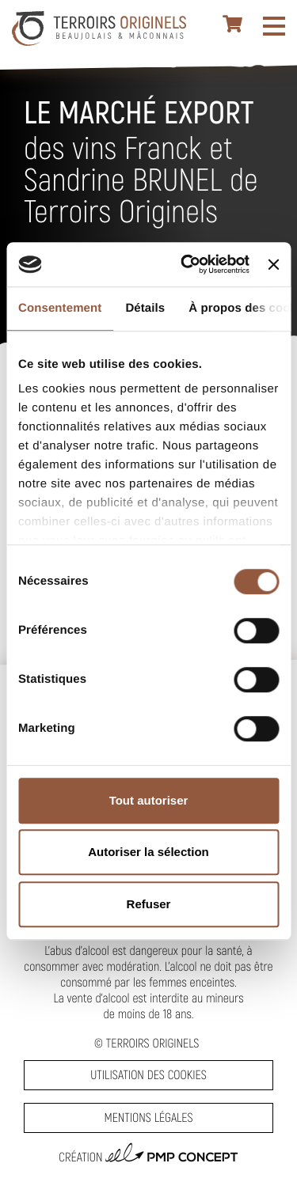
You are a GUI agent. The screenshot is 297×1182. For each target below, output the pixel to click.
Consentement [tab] (59, 308)
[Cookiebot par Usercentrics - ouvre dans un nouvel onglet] (186, 264)
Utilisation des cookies (148, 1074)
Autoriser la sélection (148, 851)
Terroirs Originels (153, 1043)
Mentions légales (148, 1117)
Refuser (149, 904)
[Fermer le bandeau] (273, 264)
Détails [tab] (145, 308)
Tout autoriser (148, 800)
